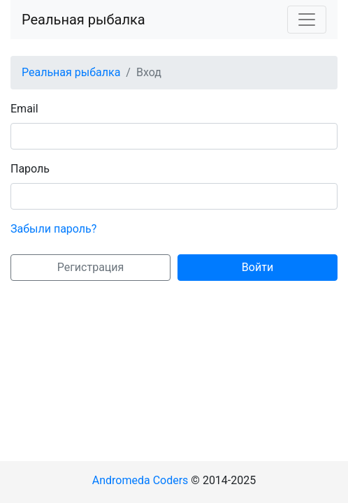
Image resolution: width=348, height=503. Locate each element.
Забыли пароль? (53, 228)
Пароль (30, 168)
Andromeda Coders (140, 480)
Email (24, 108)
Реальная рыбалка (83, 19)
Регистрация (90, 267)
